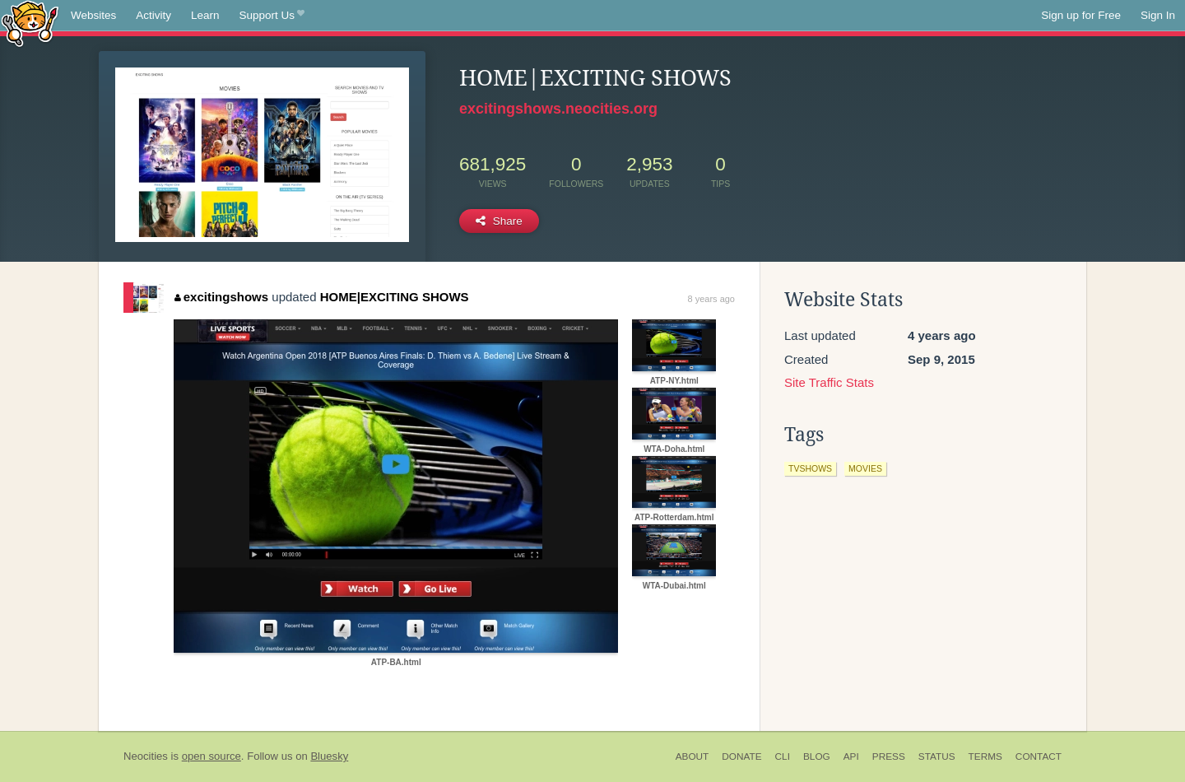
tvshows (810, 468)
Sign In (1158, 15)
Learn (205, 15)
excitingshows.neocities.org (558, 108)
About (692, 756)
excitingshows (221, 297)
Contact (1038, 756)
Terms (985, 756)
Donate (741, 756)
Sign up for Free (1081, 15)
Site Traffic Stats (829, 382)
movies (865, 468)
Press (888, 756)
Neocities (145, 756)
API (851, 756)
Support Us (271, 15)
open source (211, 756)
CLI (782, 756)
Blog (816, 756)
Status (936, 756)
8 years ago (711, 299)
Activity (153, 15)
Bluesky (329, 756)
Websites (93, 15)
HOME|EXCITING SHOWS (394, 297)
